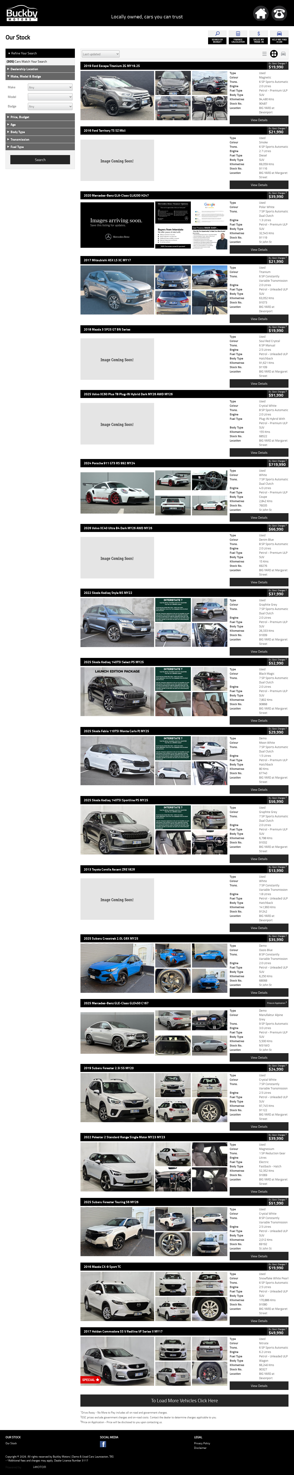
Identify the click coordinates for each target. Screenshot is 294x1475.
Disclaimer (200, 1448)
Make (11, 87)
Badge (12, 106)
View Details (259, 119)
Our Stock (11, 1443)
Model (12, 97)
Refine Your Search (22, 53)
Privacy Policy (202, 1443)
